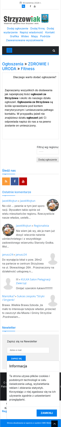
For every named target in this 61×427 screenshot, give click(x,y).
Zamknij (47, 413)
